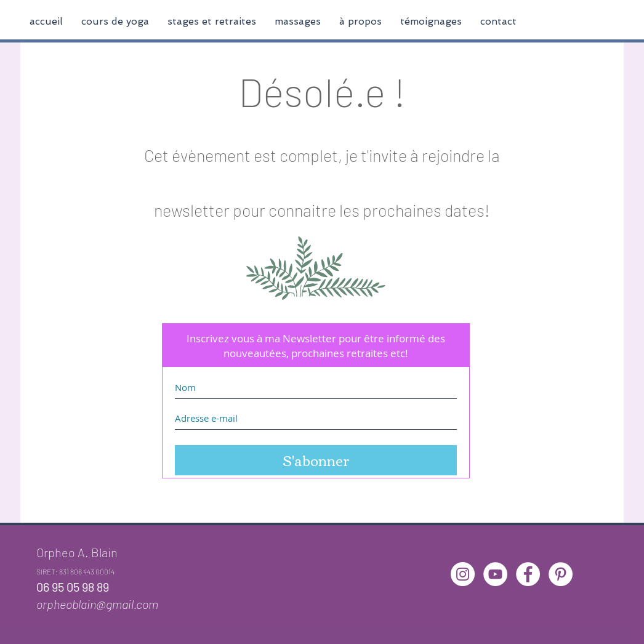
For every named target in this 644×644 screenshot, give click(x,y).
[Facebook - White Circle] (528, 574)
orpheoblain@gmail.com (97, 604)
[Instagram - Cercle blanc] (463, 574)
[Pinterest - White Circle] (561, 574)
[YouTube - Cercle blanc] (495, 574)
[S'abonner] (316, 460)
